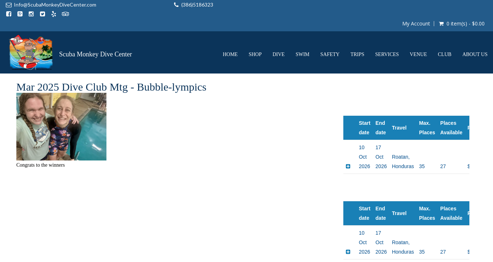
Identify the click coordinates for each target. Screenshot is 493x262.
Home (230, 35)
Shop (255, 35)
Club (444, 35)
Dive (278, 35)
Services (387, 35)
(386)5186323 (139, 4)
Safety (330, 35)
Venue (418, 35)
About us (475, 35)
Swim (303, 35)
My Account (416, 4)
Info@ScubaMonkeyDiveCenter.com (55, 4)
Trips (357, 35)
